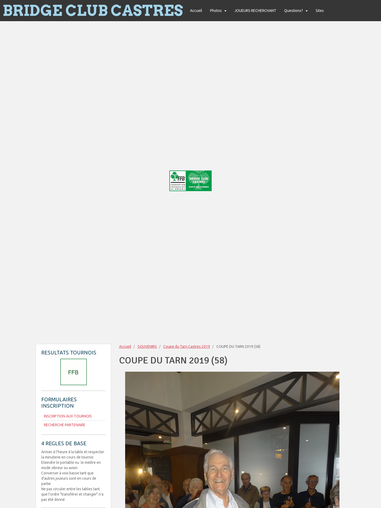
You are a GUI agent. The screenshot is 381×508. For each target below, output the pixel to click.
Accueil (196, 10)
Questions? (294, 10)
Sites (320, 10)
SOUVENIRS (147, 346)
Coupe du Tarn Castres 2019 (186, 346)
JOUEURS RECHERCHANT (255, 10)
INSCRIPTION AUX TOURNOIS (68, 416)
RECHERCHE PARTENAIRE (64, 425)
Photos (216, 10)
